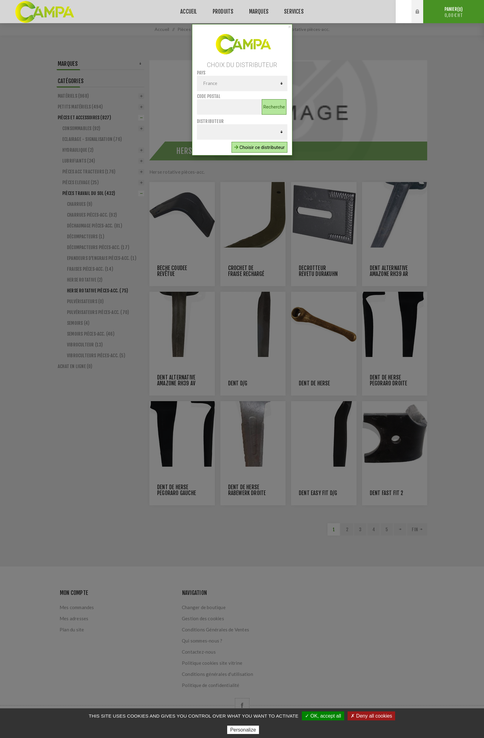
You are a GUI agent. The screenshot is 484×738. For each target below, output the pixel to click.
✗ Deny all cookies (371, 716)
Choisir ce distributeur (259, 147)
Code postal (208, 96)
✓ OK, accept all (323, 716)
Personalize (243, 729)
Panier (453, 12)
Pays (201, 73)
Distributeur (210, 121)
